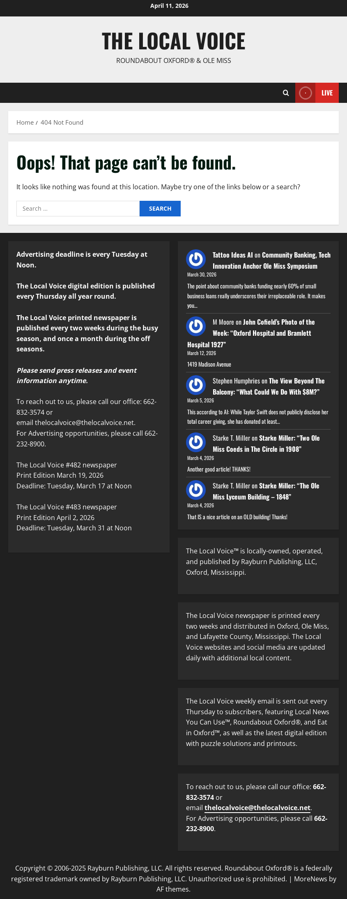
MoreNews (310, 878)
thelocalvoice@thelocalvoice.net (257, 807)
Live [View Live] (314, 93)
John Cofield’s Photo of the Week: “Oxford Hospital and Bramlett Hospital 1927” (251, 333)
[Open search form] (286, 93)
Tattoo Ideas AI (233, 255)
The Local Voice (173, 40)
